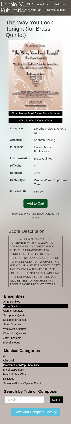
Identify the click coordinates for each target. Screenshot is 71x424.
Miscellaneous (11, 342)
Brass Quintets (12, 306)
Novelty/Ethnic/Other (15, 374)
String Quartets (12, 324)
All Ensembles (11, 301)
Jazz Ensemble (12, 338)
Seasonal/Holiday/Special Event (22, 383)
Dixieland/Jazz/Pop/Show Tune (21, 365)
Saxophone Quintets (15, 319)
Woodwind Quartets (15, 328)
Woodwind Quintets (14, 333)
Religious (8, 378)
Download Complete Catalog (35, 412)
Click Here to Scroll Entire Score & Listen (35, 113)
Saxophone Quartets (15, 315)
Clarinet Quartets (13, 310)
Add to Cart (35, 203)
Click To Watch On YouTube (35, 120)
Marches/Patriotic (13, 369)
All (4, 356)
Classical (8, 360)
